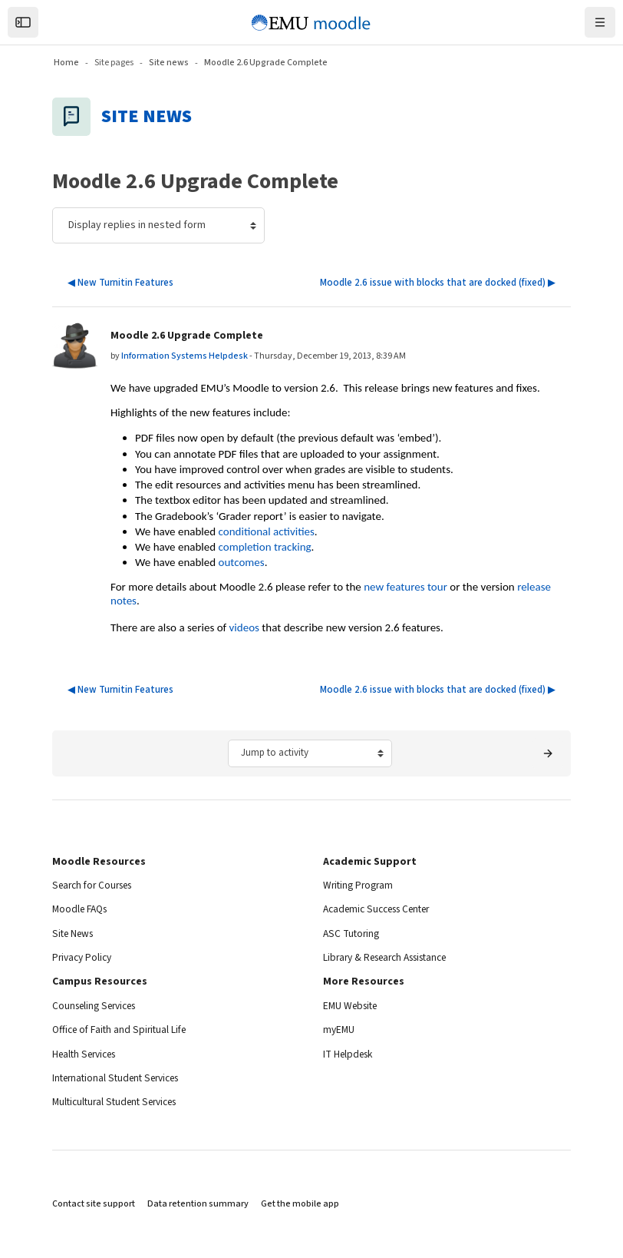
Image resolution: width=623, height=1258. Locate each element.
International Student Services (122, 1078)
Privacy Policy (84, 957)
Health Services (88, 1054)
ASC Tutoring (353, 934)
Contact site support (93, 1203)
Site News (75, 934)
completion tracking (265, 547)
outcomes (242, 562)
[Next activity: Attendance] (547, 753)
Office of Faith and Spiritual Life (123, 1030)
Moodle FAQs (82, 909)
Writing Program (360, 885)
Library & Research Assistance (393, 957)
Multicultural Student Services (121, 1102)
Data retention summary (198, 1203)
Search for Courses (96, 885)
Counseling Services (99, 1006)
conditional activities (267, 531)
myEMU (339, 1030)
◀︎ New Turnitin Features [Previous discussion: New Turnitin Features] (120, 283)
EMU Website (353, 1006)
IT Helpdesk (350, 1054)
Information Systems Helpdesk (184, 356)
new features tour (405, 587)
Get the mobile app (300, 1203)
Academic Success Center (383, 909)
